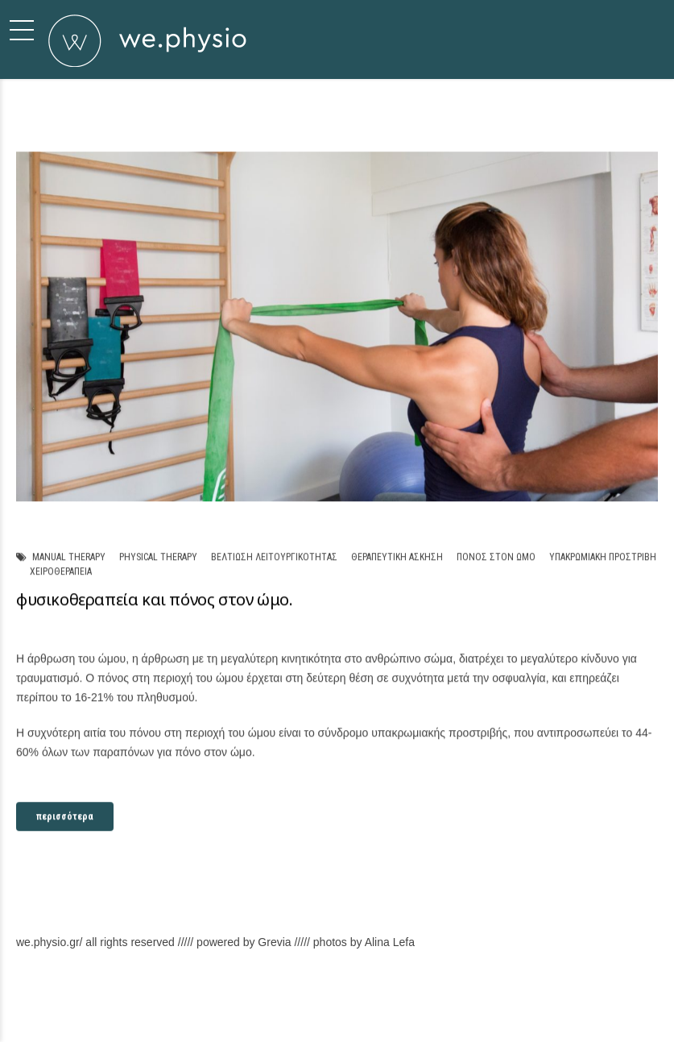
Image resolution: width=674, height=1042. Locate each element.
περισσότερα (64, 817)
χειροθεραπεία (61, 572)
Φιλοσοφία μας (391, 1015)
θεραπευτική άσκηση (397, 557)
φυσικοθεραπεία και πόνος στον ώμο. (154, 600)
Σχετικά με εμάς (316, 1015)
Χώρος (505, 1015)
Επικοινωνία (558, 1015)
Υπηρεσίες (455, 1015)
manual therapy (68, 557)
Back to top (619, 1015)
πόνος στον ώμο (496, 557)
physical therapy (158, 557)
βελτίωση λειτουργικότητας (274, 557)
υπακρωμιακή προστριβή (602, 557)
